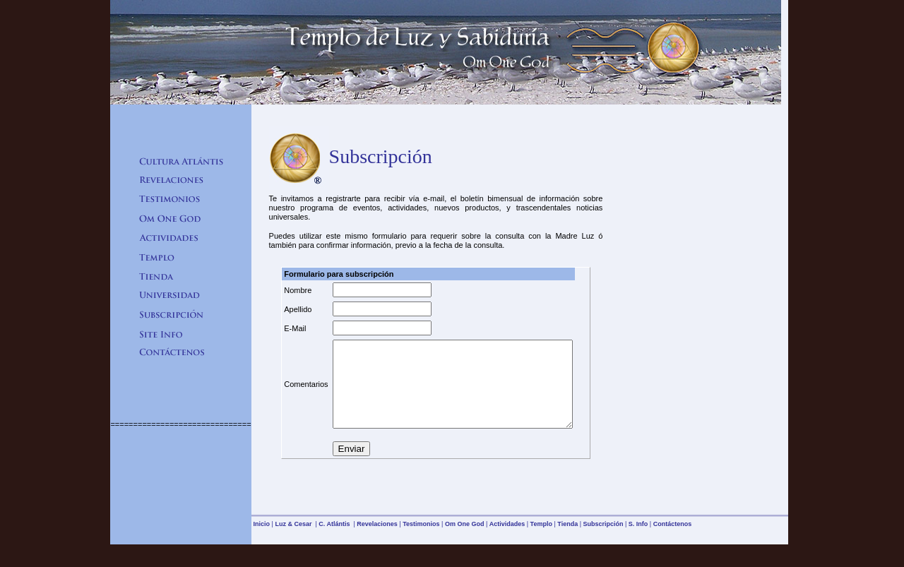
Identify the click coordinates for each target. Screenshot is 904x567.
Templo (541, 540)
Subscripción (603, 540)
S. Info (638, 540)
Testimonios (421, 540)
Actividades (507, 540)
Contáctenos (672, 540)
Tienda (567, 540)
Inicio (262, 540)
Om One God (464, 540)
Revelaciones (377, 540)
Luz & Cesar (294, 540)
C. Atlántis (335, 540)
